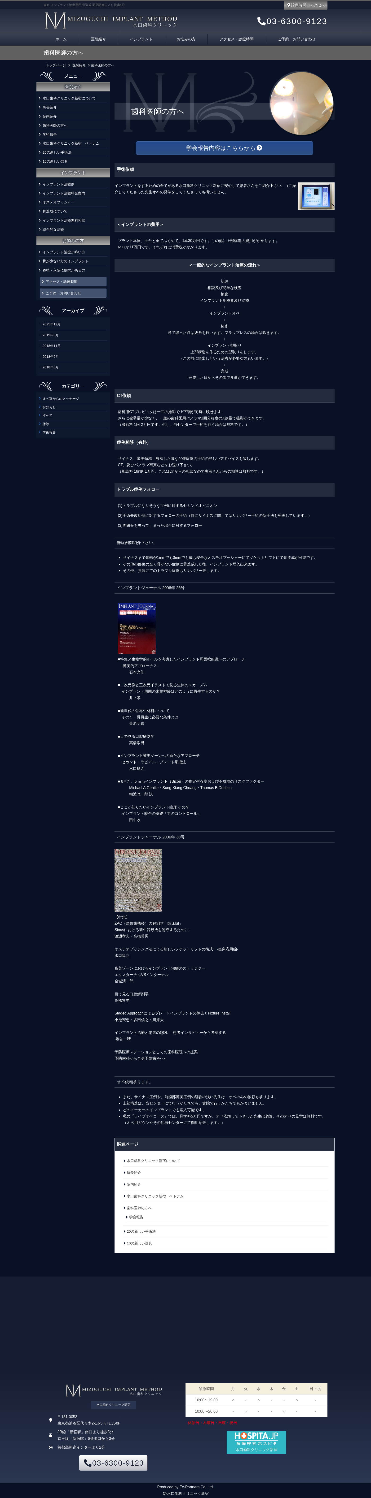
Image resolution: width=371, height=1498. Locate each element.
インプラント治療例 (59, 184)
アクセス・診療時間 (237, 39)
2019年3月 (51, 335)
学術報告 (50, 134)
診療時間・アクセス (305, 5)
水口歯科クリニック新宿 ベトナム (71, 143)
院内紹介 (50, 116)
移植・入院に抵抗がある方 (64, 270)
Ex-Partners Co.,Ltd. (197, 1487)
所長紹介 (50, 107)
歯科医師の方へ (55, 125)
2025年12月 (52, 324)
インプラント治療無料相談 (64, 220)
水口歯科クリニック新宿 (188, 1494)
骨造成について (55, 211)
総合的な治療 (53, 229)
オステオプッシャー (59, 202)
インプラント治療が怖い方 (64, 252)
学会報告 (136, 1217)
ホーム (61, 39)
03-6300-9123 (291, 21)
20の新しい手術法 (57, 152)
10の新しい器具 (55, 161)
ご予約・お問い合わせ (297, 39)
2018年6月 (51, 367)
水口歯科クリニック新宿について (69, 98)
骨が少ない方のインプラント (66, 261)
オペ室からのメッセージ (61, 399)
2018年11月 (52, 346)
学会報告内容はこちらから (224, 148)
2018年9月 (51, 356)
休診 (46, 424)
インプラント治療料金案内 (64, 193)
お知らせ (49, 407)
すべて (48, 415)
